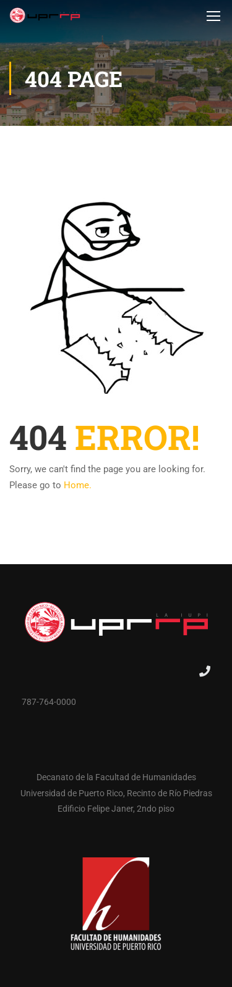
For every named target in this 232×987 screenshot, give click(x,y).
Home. (78, 485)
